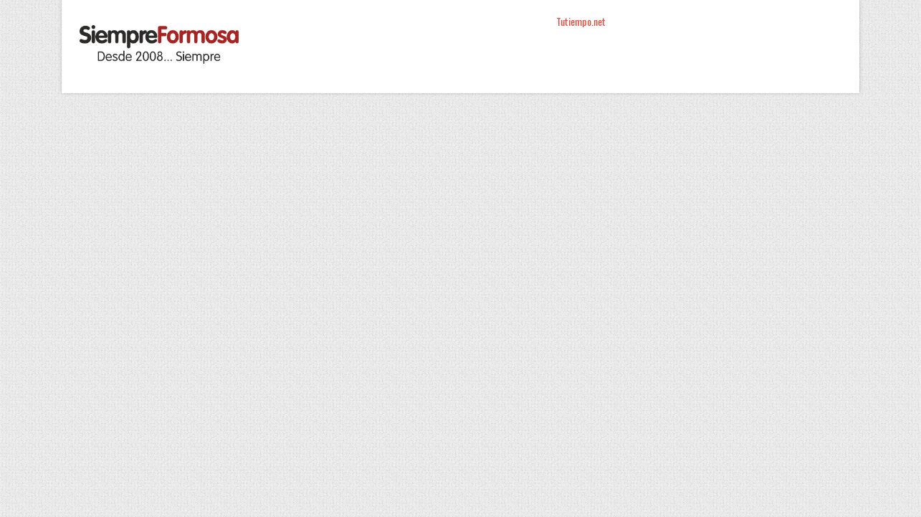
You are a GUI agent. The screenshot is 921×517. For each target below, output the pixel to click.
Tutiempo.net (581, 21)
